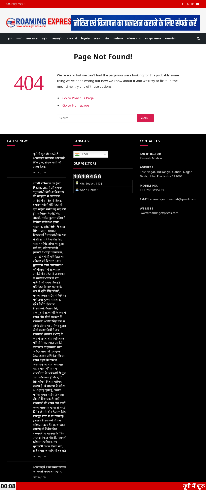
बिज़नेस (85, 38)
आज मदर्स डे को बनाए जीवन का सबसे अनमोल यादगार (49, 469)
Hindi (81, 154)
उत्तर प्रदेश (32, 38)
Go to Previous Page (78, 98)
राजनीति (72, 38)
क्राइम (97, 38)
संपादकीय (170, 38)
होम (10, 38)
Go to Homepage (75, 105)
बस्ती (19, 38)
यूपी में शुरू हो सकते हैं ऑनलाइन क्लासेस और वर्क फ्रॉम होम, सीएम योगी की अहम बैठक (49, 160)
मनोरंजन (118, 38)
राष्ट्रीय (45, 38)
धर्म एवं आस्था (153, 38)
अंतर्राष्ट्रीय (58, 38)
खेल (107, 38)
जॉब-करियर (134, 38)
